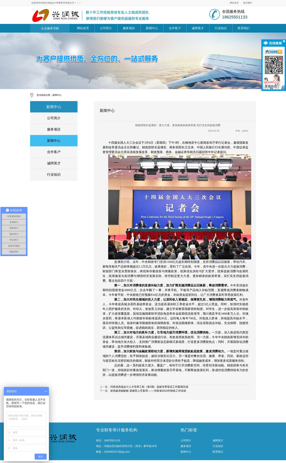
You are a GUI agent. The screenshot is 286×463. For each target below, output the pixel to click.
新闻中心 (152, 28)
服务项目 (129, 28)
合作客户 (175, 28)
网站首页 (234, 3)
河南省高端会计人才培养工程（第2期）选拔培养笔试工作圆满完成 (149, 386)
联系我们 (244, 28)
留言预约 (247, 3)
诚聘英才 (198, 28)
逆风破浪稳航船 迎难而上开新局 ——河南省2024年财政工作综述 (148, 390)
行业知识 (221, 28)
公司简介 (106, 28)
